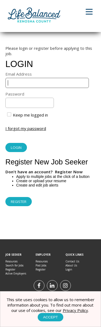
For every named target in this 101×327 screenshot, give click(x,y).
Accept (50, 317)
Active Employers (15, 273)
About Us (71, 265)
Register (10, 269)
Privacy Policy (75, 310)
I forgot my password (25, 128)
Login (68, 269)
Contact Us (72, 261)
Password (14, 94)
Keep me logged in (27, 115)
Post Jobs (41, 265)
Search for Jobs (14, 265)
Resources (11, 261)
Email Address (18, 74)
